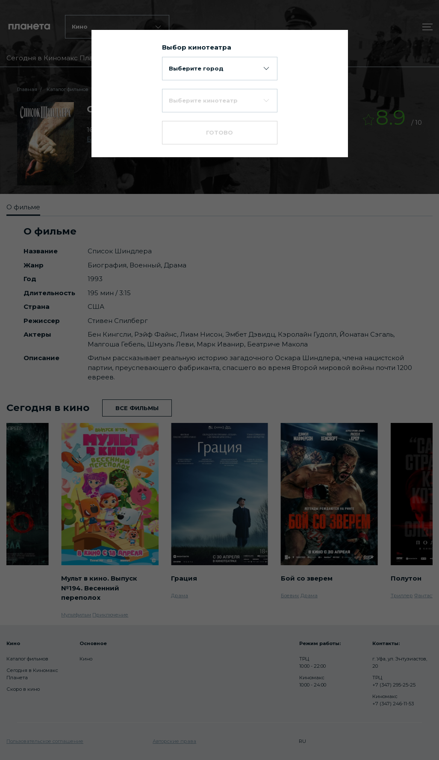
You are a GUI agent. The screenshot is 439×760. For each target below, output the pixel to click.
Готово (219, 132)
